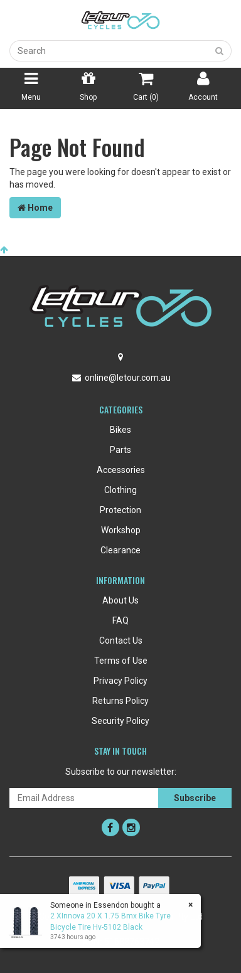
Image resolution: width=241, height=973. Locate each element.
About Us (120, 600)
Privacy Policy (120, 681)
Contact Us (120, 640)
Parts (120, 450)
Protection (120, 510)
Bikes (120, 430)
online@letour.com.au (128, 378)
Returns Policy (120, 701)
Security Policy (120, 721)
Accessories (121, 470)
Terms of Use (120, 661)
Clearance (120, 550)
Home (35, 208)
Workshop (121, 530)
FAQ (120, 620)
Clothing (120, 490)
